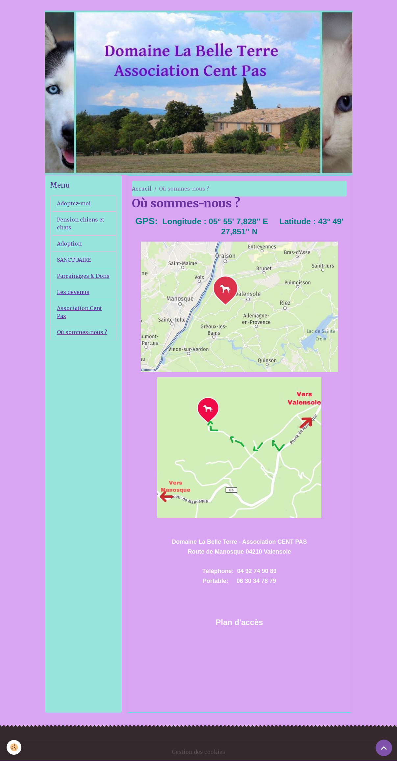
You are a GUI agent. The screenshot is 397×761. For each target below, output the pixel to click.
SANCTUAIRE (74, 259)
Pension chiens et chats (80, 223)
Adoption (69, 243)
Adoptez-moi (74, 203)
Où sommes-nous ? (82, 332)
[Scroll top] (384, 748)
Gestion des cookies (198, 751)
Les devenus (73, 292)
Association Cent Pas (79, 312)
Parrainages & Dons (83, 276)
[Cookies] (14, 747)
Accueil (142, 188)
